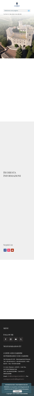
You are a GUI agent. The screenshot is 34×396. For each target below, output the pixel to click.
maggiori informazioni (23, 389)
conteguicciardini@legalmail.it (13, 379)
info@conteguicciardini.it (16, 376)
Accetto (17, 391)
